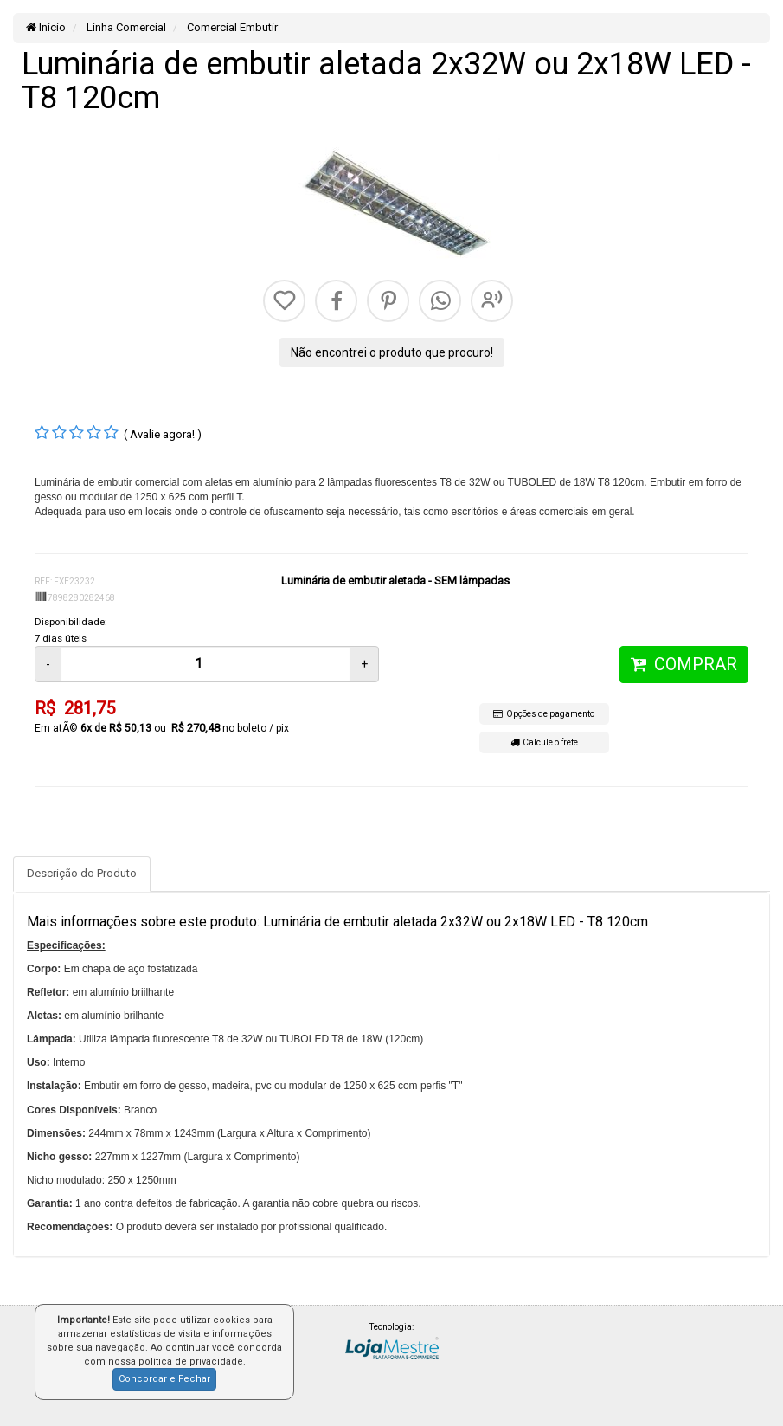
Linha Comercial (125, 27)
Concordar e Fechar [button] (164, 1378)
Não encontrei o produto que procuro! (392, 352)
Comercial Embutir (231, 27)
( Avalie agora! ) (163, 434)
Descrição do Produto (82, 873)
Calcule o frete (544, 742)
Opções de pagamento (543, 714)
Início (46, 27)
